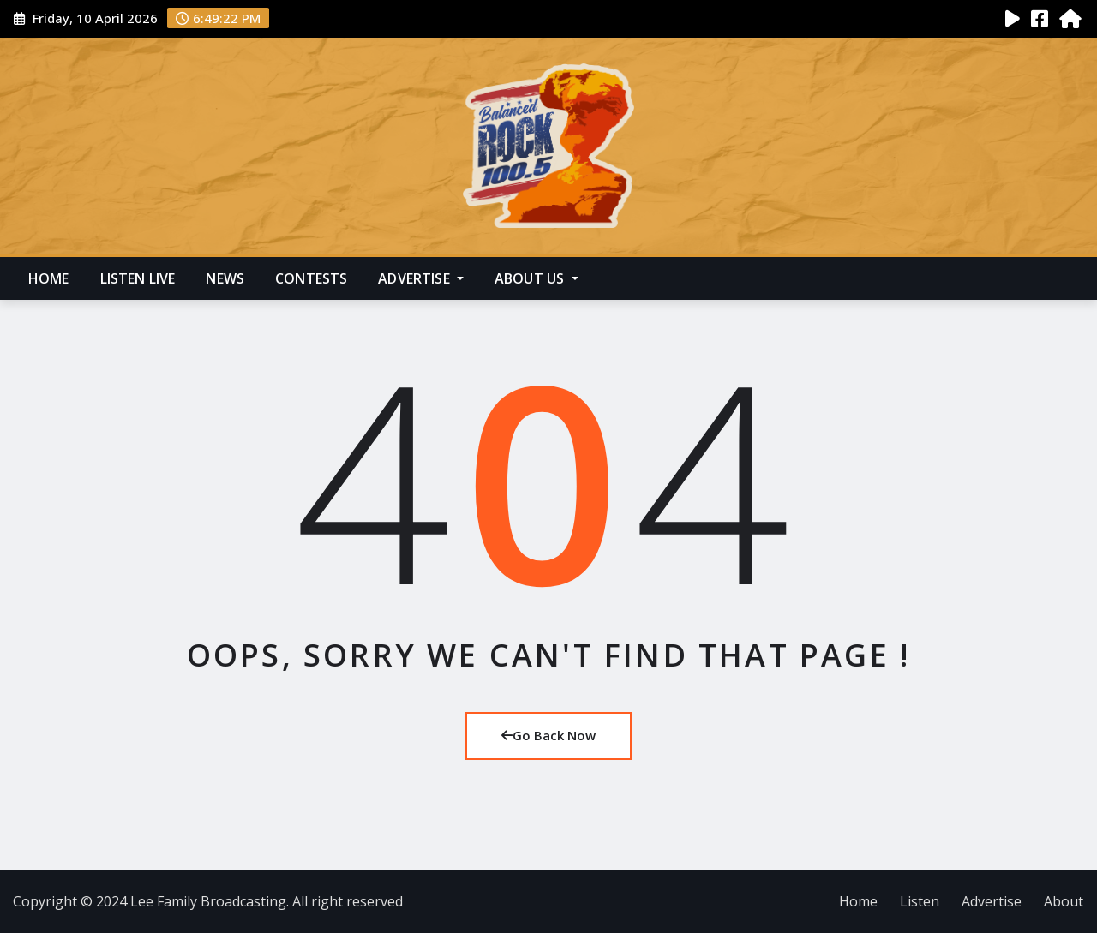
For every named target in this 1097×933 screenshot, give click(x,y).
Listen (919, 901)
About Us (536, 278)
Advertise (421, 278)
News (225, 278)
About (1063, 901)
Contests (311, 278)
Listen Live (138, 278)
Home (48, 278)
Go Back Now (548, 735)
